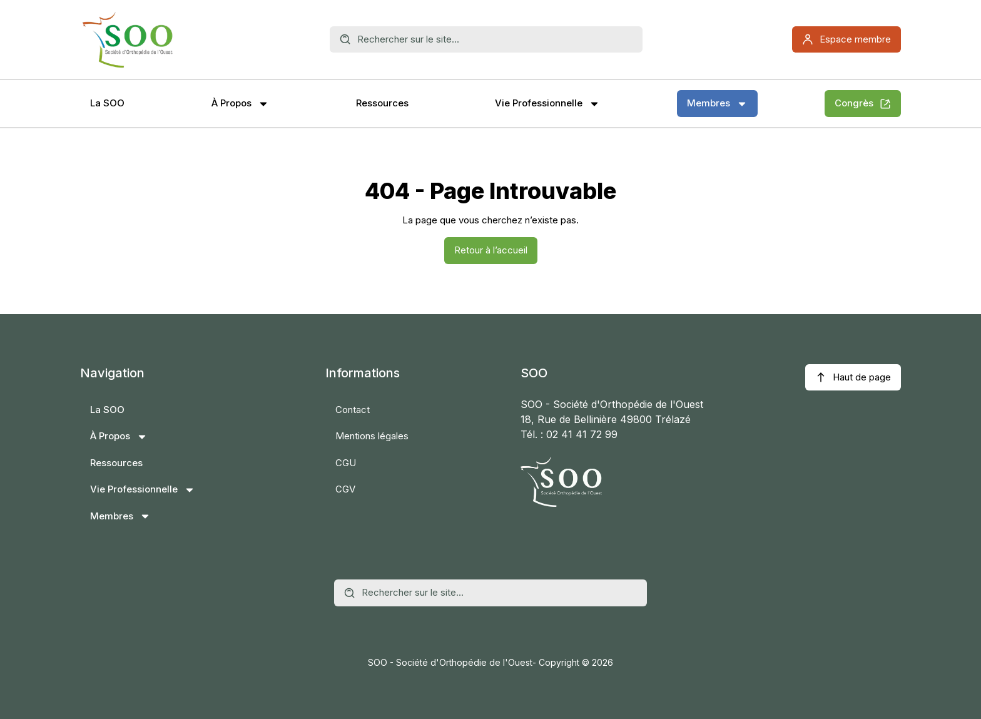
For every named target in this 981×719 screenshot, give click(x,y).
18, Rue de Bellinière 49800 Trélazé (606, 419)
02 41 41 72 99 (582, 434)
